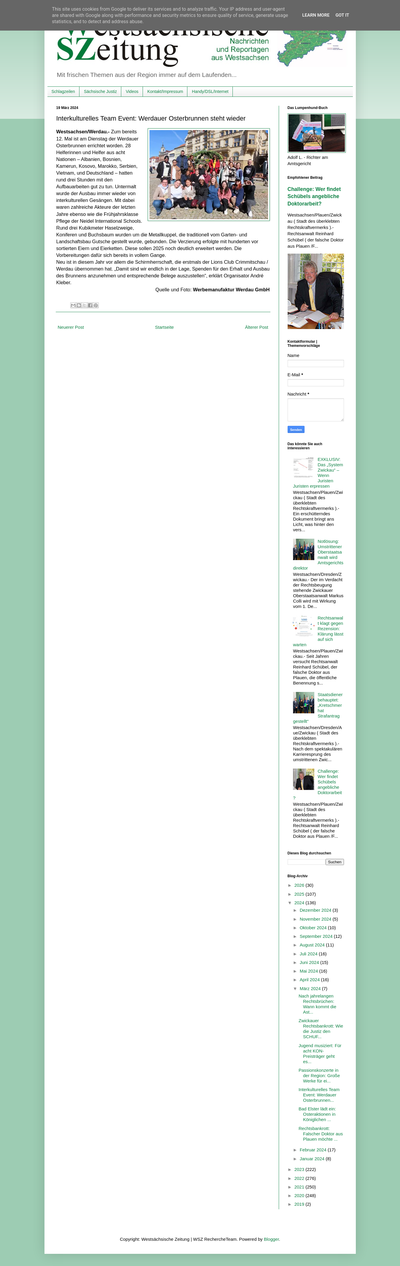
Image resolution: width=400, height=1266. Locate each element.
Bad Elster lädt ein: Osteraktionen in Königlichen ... (317, 1114)
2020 (300, 1195)
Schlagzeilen (63, 91)
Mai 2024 (309, 970)
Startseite (164, 327)
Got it (342, 15)
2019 (300, 1204)
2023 (300, 1169)
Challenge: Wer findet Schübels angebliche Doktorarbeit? (314, 196)
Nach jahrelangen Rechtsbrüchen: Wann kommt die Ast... (317, 1003)
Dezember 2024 (316, 910)
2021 (300, 1186)
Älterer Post (256, 327)
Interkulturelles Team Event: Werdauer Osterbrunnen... (319, 1095)
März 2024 (311, 988)
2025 (300, 894)
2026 (300, 885)
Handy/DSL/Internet (210, 91)
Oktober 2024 (314, 927)
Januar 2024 (313, 1158)
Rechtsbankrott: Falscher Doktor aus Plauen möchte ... (321, 1134)
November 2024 (316, 919)
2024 (300, 902)
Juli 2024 (309, 953)
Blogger (271, 1239)
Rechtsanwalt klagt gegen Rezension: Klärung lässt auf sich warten (318, 631)
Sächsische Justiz (100, 91)
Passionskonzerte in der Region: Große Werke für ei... (319, 1075)
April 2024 (310, 979)
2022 (300, 1178)
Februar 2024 (314, 1149)
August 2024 (313, 944)
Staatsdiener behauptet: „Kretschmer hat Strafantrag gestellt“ (317, 708)
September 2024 (317, 936)
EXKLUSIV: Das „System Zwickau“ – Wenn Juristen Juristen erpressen (318, 473)
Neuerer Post (71, 327)
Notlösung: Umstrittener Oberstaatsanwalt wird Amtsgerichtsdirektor (318, 554)
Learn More (315, 15)
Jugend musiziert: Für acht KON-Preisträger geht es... (320, 1053)
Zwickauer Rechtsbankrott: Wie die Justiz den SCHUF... (321, 1028)
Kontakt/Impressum (165, 91)
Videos (132, 91)
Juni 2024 (310, 962)
